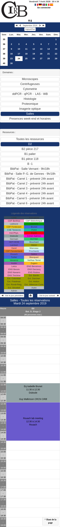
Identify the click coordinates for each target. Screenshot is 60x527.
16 (11, 54)
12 (33, 49)
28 (48, 58)
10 (19, 49)
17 (19, 54)
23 (11, 58)
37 (4, 49)
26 (33, 58)
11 (26, 49)
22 (56, 54)
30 (11, 63)
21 (48, 54)
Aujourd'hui (30, 29)
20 (41, 54)
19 (33, 54)
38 (4, 54)
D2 (33, 308)
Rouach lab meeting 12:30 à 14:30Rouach (33, 421)
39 (4, 58)
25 (26, 58)
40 (4, 63)
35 (4, 39)
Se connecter (44, 7)
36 (4, 44)
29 (56, 58)
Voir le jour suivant (48, 295)
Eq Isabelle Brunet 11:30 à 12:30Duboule (33, 392)
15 (56, 49)
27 (41, 58)
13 (41, 49)
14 (48, 49)
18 (26, 54)
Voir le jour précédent (12, 295)
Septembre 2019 (30, 25)
